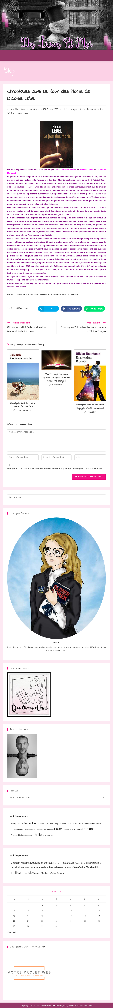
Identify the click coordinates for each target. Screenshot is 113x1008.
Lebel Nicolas (24, 294)
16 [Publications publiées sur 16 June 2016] (56, 916)
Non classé (56, 294)
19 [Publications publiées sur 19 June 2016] (99, 916)
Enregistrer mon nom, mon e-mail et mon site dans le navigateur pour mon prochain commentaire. (54, 468)
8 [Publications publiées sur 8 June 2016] (42, 910)
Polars (65, 294)
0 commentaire (20, 113)
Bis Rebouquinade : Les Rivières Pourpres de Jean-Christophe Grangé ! (56, 378)
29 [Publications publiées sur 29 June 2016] (42, 926)
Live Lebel (35, 294)
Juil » (15, 932)
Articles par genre (19, 816)
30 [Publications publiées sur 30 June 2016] (56, 926)
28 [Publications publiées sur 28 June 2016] (28, 926)
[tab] (19, 816)
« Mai (9, 932)
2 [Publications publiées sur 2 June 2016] (56, 905)
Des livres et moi (92, 109)
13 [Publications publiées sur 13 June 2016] (14, 916)
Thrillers (73, 294)
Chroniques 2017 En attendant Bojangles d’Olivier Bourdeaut (90, 406)
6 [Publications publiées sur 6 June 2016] (14, 910)
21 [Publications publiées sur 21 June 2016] (28, 921)
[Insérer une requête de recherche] (56, 497)
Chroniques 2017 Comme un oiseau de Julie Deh (23, 405)
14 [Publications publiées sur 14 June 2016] (28, 916)
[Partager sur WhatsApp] (94, 309)
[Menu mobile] (105, 55)
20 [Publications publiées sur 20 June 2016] (14, 921)
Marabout (45, 294)
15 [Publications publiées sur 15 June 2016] (42, 916)
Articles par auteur (19, 855)
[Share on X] (48, 309)
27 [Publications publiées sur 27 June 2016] (14, 926)
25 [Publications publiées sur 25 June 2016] (85, 921)
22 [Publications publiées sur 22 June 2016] (42, 921)
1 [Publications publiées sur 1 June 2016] (42, 905)
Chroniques (72, 109)
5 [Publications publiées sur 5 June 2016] (98, 905)
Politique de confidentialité (80, 1005)
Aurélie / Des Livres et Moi (25, 109)
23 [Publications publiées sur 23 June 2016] (56, 921)
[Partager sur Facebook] (71, 309)
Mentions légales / (60, 1005)
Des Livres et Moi (20, 55)
